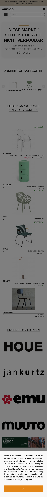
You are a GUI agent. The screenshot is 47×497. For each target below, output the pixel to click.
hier (23, 469)
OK (23, 488)
